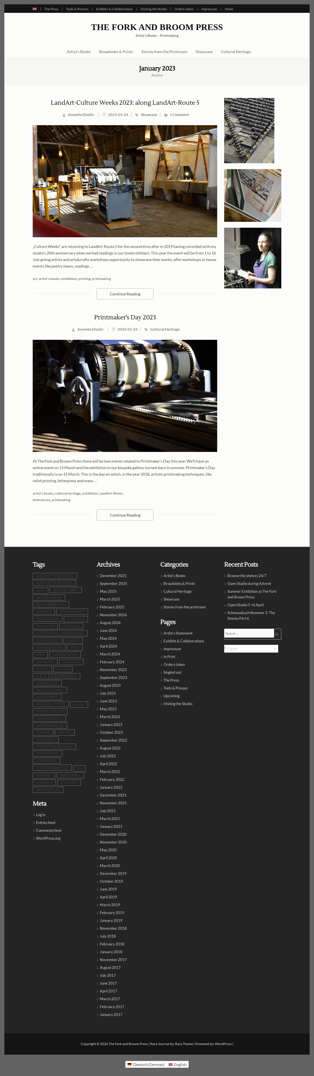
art (35, 278)
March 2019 (110, 905)
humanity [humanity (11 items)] (71, 662)
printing (84, 278)
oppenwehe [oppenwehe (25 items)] (50, 725)
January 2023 (111, 724)
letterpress (41, 500)
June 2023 (108, 701)
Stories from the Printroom (164, 51)
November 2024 (113, 615)
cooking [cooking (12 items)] (71, 626)
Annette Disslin (81, 114)
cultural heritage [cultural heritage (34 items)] (60, 633)
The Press (51, 9)
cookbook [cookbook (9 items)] (45, 626)
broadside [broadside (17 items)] (47, 618)
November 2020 (113, 842)
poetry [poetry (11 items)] (64, 732)
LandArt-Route (111, 493)
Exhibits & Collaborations (114, 9)
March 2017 (110, 999)
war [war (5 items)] (79, 768)
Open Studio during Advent (249, 583)
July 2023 (108, 693)
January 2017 (111, 1014)
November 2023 (113, 669)
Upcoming (172, 696)
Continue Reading (125, 293)
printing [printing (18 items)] (45, 739)
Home (229, 9)
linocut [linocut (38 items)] (47, 683)
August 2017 (110, 967)
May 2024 (108, 638)
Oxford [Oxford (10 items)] (43, 732)
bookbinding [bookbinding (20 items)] (51, 604)
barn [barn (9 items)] (40, 590)
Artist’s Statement (178, 633)
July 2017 (108, 975)
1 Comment (179, 114)
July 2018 (108, 936)
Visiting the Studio (153, 9)
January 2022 (111, 787)
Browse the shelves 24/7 (246, 575)
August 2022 (110, 748)
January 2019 (111, 920)
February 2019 (112, 912)
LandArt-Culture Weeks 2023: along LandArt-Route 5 (125, 103)
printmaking (101, 278)
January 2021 (111, 826)
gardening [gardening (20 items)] (65, 654)
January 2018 (111, 952)
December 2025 (113, 575)
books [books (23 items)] (43, 611)
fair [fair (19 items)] (75, 647)
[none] (251, 649)
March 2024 (110, 654)
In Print (169, 656)
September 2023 (113, 677)
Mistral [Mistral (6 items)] (79, 704)
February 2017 (112, 1006)
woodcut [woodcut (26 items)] (48, 789)
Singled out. (173, 672)
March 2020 (110, 865)
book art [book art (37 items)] (65, 590)
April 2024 (108, 646)
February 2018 (112, 944)
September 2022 (113, 740)
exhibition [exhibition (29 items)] (49, 647)
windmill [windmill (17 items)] (70, 775)
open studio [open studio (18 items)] (49, 718)
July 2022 (108, 756)
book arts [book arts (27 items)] (48, 597)
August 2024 (110, 622)
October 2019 (111, 881)
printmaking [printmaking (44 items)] (54, 747)
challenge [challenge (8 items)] (75, 619)
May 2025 (108, 591)
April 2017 (108, 991)
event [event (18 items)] (73, 640)
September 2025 (113, 583)
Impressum (209, 9)
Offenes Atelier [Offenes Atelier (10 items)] (50, 711)
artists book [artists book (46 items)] (54, 583)
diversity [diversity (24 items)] (47, 640)
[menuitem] (36, 9)
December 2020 (113, 834)
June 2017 (108, 983)
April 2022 (108, 763)
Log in (40, 814)
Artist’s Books (79, 51)
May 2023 (108, 709)
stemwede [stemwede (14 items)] (46, 760)
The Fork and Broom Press (157, 27)
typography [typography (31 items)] (52, 767)
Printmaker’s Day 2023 (125, 317)
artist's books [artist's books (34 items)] (54, 576)
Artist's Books (175, 575)
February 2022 (112, 779)
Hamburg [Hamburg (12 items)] (45, 662)
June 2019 (108, 889)
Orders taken (184, 9)
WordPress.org (48, 838)
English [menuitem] (232, 649)
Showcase (204, 51)
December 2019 (113, 873)
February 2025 (112, 607)
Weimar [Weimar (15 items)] (44, 775)
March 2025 (110, 599)
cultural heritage (68, 493)
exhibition (69, 278)
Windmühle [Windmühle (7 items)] (69, 782)
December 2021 (113, 795)
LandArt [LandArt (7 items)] (63, 669)
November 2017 (113, 959)
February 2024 (112, 662)
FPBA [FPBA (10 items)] (40, 655)
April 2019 (108, 897)
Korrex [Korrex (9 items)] (42, 669)
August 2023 (110, 685)
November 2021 (113, 803)
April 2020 (108, 857)
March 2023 (110, 716)
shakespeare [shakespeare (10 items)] (47, 753)
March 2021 (110, 818)
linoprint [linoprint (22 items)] (47, 696)
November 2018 (113, 928)
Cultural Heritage (236, 51)
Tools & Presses (77, 9)
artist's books (49, 278)
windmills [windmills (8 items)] (44, 782)
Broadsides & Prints (116, 51)
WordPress (223, 1044)
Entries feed (45, 822)
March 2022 (110, 771)
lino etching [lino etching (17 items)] (49, 690)
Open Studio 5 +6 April (245, 605)
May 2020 (108, 850)
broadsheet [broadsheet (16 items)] (72, 611)
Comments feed (48, 830)
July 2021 (108, 810)
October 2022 (111, 732)
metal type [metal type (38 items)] (50, 704)
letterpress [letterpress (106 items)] (56, 676)
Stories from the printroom (185, 607)
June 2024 (108, 630)
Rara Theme (184, 1044)
